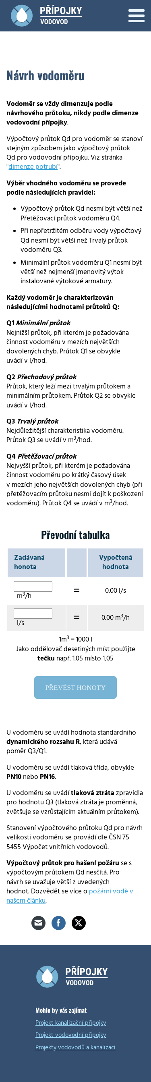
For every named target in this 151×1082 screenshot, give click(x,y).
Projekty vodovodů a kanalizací (75, 1047)
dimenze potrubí (33, 167)
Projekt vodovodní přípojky (70, 1035)
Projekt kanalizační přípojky (70, 1023)
